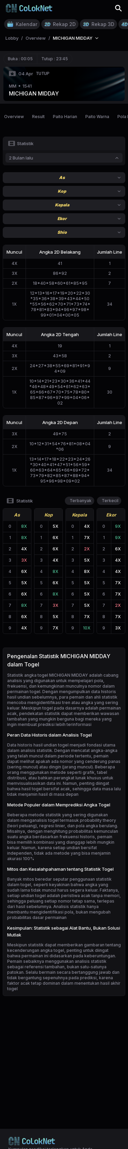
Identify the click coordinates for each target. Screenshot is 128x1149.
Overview (14, 116)
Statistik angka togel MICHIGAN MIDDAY (47, 675)
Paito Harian (65, 116)
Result (38, 116)
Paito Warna (97, 116)
